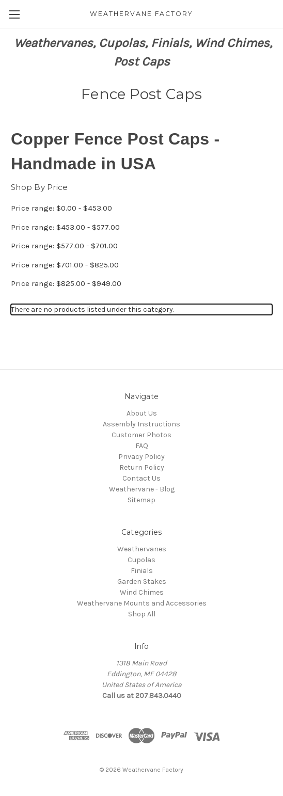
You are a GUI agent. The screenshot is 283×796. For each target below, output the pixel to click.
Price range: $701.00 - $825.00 (65, 264)
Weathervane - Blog (142, 489)
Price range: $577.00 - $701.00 (64, 245)
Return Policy (141, 467)
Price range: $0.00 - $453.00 (61, 208)
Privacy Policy (141, 456)
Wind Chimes (142, 592)
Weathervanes (141, 549)
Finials (142, 570)
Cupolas (141, 559)
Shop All (141, 614)
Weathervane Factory (152, 769)
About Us (142, 413)
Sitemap (141, 500)
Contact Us (141, 478)
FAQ (141, 445)
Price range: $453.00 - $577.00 (65, 227)
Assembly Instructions (141, 424)
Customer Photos (141, 435)
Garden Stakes (141, 581)
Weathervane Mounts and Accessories (142, 603)
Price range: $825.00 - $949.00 (66, 283)
